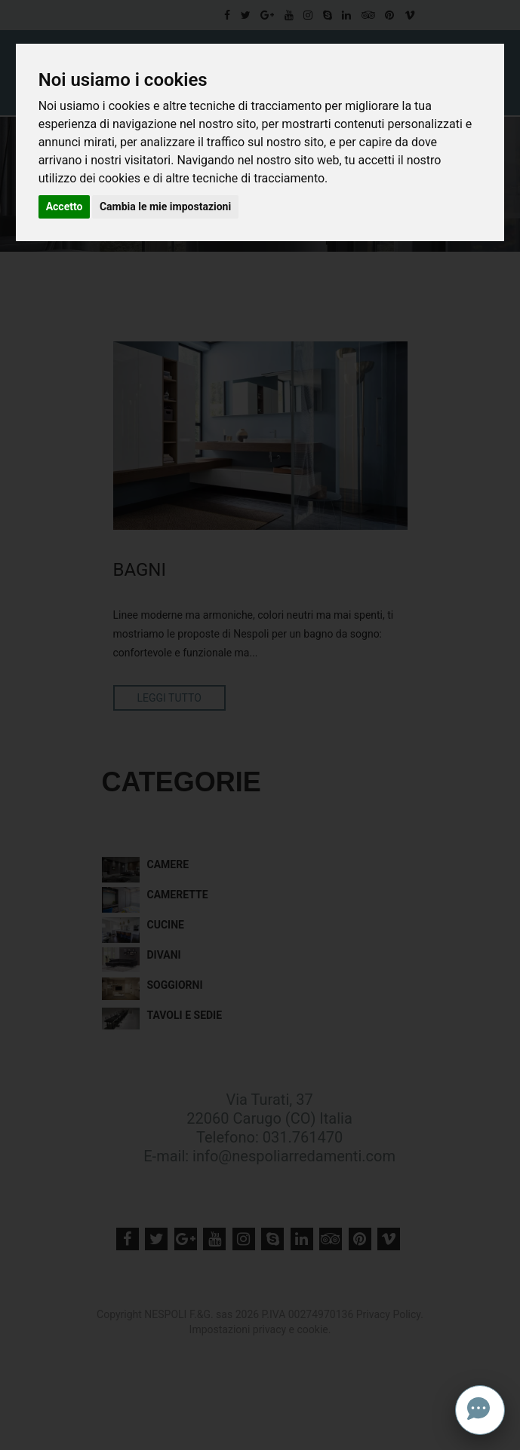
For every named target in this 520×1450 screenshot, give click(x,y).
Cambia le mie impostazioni (165, 206)
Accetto (64, 206)
